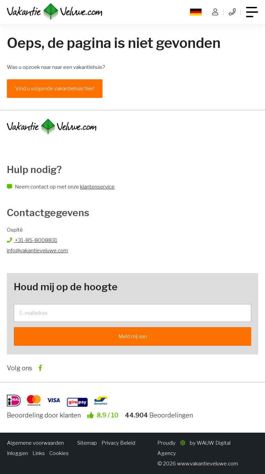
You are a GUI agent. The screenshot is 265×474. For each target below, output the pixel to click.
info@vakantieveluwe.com (37, 251)
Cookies (59, 453)
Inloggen (17, 453)
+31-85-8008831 (32, 240)
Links (38, 453)
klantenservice (97, 187)
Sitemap (87, 443)
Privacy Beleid (118, 443)
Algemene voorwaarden (35, 443)
